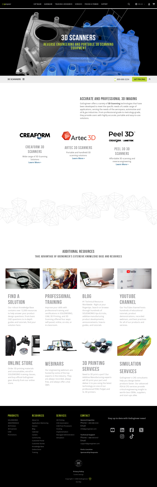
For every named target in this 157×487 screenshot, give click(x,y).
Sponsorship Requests (89, 452)
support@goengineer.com (90, 443)
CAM (9, 432)
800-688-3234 (119, 79)
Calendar (35, 432)
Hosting (59, 429)
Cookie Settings (78, 474)
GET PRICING (138, 79)
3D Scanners (12, 429)
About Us (35, 420)
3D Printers (12, 426)
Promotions (12, 435)
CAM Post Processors (64, 426)
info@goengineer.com (88, 429)
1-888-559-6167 (92, 438)
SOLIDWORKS (13, 420)
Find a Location (86, 449)
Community (36, 438)
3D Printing (60, 420)
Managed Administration (65, 435)
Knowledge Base (38, 446)
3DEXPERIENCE (13, 423)
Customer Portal (38, 440)
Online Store (36, 449)
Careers (35, 435)
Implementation (62, 432)
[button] (140, 4)
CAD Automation (62, 423)
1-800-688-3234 (92, 423)
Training (35, 452)
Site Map (78, 482)
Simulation (60, 438)
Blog (33, 429)
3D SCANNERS (15, 79)
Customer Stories (38, 443)
